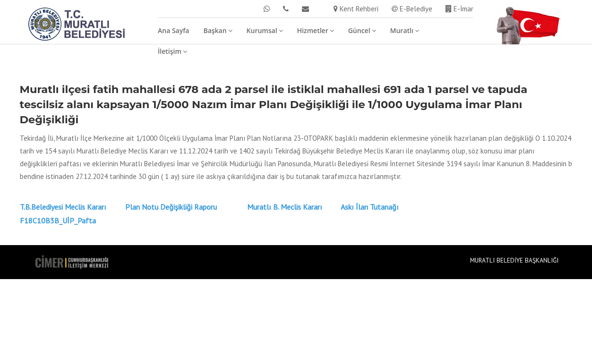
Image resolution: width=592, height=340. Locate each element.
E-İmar (459, 8)
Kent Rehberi (356, 8)
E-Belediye (412, 8)
